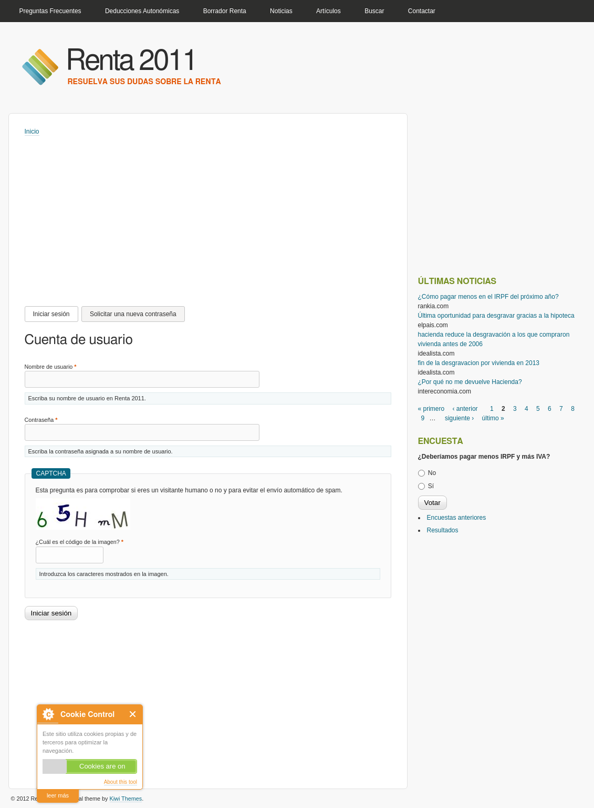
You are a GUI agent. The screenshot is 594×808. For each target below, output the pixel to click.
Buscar (374, 11)
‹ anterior (465, 408)
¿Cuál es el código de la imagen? (79, 542)
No (432, 473)
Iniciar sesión (55, 314)
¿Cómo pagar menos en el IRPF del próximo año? (488, 296)
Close (133, 714)
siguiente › (459, 418)
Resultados (442, 530)
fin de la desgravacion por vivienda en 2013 (479, 363)
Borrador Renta (224, 11)
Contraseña (41, 420)
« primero (431, 408)
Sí (431, 486)
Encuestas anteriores (456, 517)
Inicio (32, 131)
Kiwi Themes (126, 798)
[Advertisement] (214, 215)
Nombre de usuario (51, 366)
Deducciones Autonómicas (142, 11)
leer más (58, 795)
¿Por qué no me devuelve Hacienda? (470, 382)
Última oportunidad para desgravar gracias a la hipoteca (496, 315)
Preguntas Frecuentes (50, 11)
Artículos (328, 11)
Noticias (281, 11)
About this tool (120, 782)
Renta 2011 (131, 61)
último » (493, 418)
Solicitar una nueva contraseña (133, 314)
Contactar (421, 11)
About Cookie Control (47, 714)
